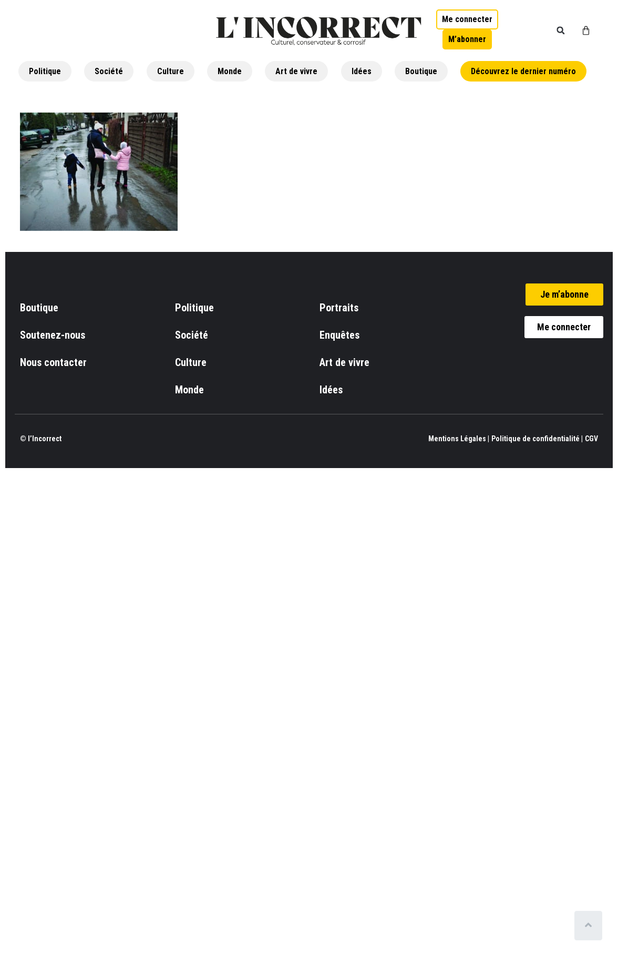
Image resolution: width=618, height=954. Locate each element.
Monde (230, 71)
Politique (45, 71)
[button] (560, 30)
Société (109, 71)
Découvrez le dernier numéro (523, 71)
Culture (170, 71)
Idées (362, 71)
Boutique (421, 71)
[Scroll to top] (590, 925)
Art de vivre (296, 71)
